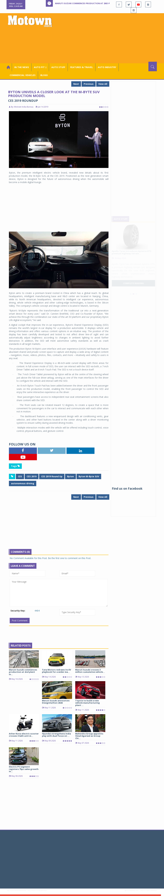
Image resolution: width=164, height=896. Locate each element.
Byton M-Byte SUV (89, 476)
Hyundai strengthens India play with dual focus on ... (56, 734)
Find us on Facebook (127, 488)
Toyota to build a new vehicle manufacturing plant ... (87, 703)
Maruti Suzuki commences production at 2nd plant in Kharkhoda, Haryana (99, 3)
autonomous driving (22, 483)
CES (20, 476)
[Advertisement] (107, 38)
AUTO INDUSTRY (107, 67)
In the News (21, 67)
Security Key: (17, 610)
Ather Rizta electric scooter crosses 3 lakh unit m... (24, 734)
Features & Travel (81, 67)
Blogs (44, 75)
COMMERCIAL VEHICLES (22, 75)
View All (102, 83)
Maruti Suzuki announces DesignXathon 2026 (56, 701)
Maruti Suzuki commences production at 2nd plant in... (23, 672)
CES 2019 (31, 476)
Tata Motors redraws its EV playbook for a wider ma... (56, 670)
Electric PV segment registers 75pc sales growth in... (23, 769)
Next (76, 83)
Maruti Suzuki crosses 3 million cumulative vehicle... (90, 670)
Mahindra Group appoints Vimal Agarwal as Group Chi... (89, 736)
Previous (89, 83)
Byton (70, 476)
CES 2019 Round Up (51, 476)
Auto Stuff (58, 67)
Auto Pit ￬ (40, 67)
